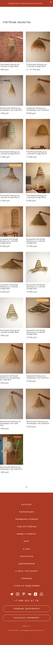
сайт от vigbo (26, 638)
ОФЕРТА (26, 626)
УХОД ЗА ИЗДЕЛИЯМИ (27, 586)
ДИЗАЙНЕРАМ (27, 564)
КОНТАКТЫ (26, 556)
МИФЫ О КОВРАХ (26, 534)
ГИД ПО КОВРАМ (26, 527)
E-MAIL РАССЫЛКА (27, 571)
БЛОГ (27, 541)
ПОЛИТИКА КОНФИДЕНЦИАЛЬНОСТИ (26, 630)
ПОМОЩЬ (26, 578)
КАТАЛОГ (26, 504)
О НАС (26, 549)
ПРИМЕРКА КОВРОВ (26, 519)
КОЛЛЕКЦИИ (26, 512)
